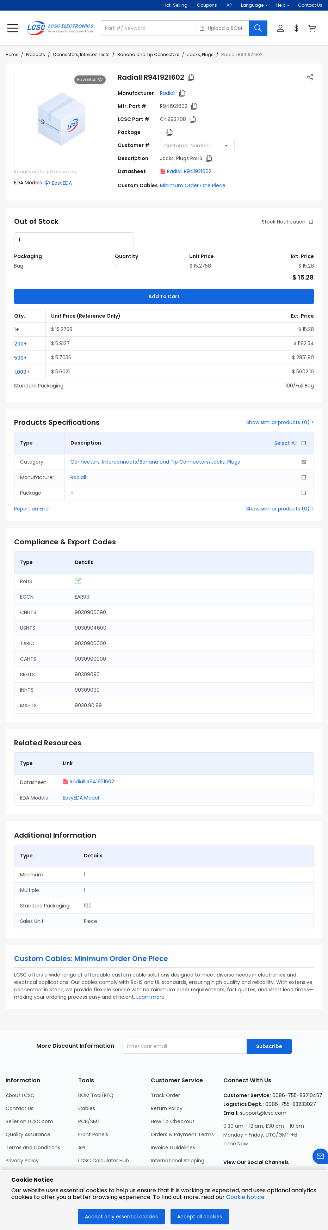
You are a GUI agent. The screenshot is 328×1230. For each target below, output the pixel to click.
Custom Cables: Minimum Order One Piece (91, 924)
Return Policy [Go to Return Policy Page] (166, 1073)
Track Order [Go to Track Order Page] (165, 1060)
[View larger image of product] (61, 119)
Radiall (167, 93)
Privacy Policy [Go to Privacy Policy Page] (22, 1125)
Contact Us (310, 5)
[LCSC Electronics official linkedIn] (266, 1144)
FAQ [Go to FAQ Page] (156, 1151)
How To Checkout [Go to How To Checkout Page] (172, 1086)
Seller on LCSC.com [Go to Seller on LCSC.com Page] (29, 1086)
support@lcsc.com (263, 1078)
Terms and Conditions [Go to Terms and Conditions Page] (33, 1112)
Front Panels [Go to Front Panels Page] (93, 1099)
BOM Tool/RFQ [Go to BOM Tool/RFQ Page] (95, 1060)
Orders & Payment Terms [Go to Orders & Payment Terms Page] (182, 1099)
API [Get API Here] (230, 5)
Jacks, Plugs (200, 54)
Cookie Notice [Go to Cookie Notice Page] (23, 1138)
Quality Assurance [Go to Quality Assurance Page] (28, 1099)
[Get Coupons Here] (207, 5)
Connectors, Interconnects (81, 54)
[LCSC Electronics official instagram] (228, 1144)
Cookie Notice (245, 1197)
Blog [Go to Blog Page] (11, 1151)
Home (12, 54)
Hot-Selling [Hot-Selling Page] (175, 5)
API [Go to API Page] (81, 1112)
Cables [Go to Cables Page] (86, 1073)
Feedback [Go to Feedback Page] (163, 1138)
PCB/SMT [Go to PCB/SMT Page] (89, 1086)
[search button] (258, 28)
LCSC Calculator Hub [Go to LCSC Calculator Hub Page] (103, 1125)
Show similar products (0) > (280, 387)
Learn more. (151, 962)
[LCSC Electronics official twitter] (285, 1144)
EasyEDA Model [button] (81, 762)
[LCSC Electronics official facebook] (247, 1144)
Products (35, 54)
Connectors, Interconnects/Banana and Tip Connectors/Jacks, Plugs (155, 426)
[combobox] (197, 145)
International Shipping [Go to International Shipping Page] (177, 1125)
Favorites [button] (90, 79)
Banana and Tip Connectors (148, 54)
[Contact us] (320, 1158)
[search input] (175, 28)
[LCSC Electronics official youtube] (304, 1144)
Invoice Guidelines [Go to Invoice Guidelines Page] (173, 1112)
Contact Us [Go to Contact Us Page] (19, 1073)
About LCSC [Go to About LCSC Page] (20, 1060)
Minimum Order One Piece (192, 185)
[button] (254, 5)
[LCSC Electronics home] (60, 28)
